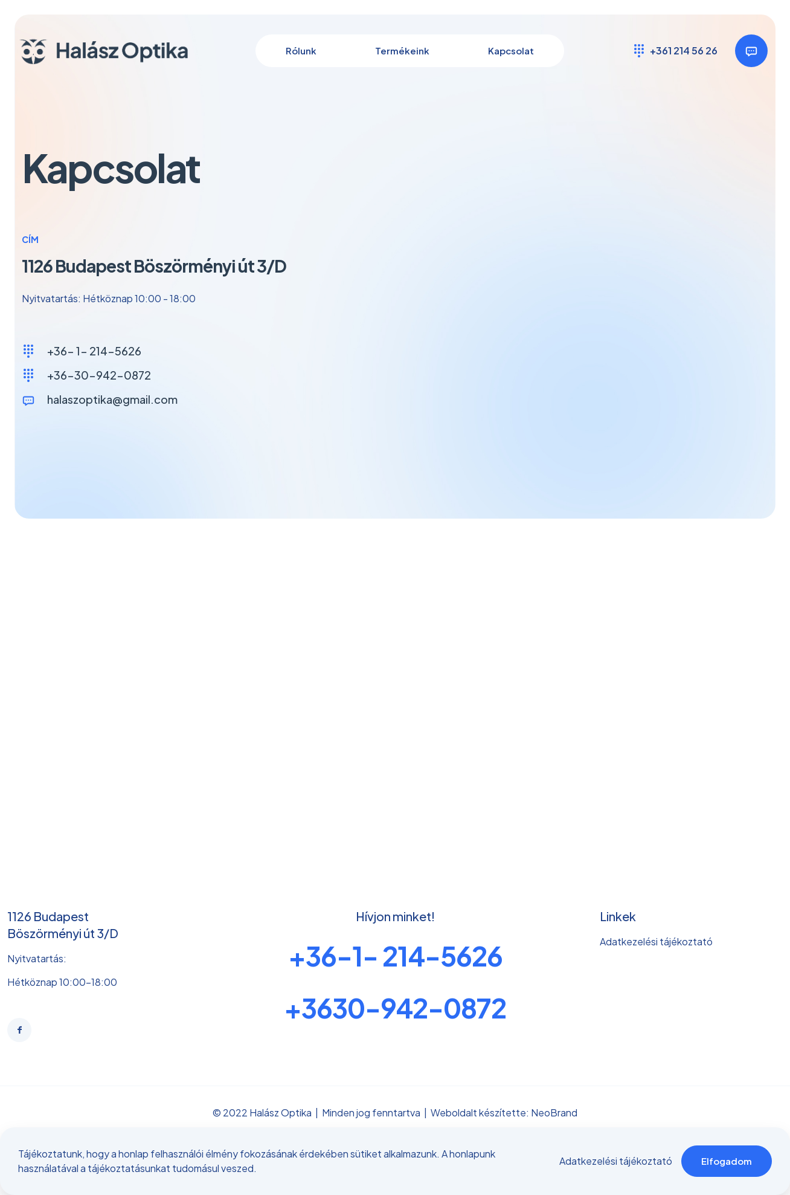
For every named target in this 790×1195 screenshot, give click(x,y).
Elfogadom (726, 1161)
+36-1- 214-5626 (395, 962)
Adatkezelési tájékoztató (615, 1161)
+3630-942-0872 (395, 1014)
